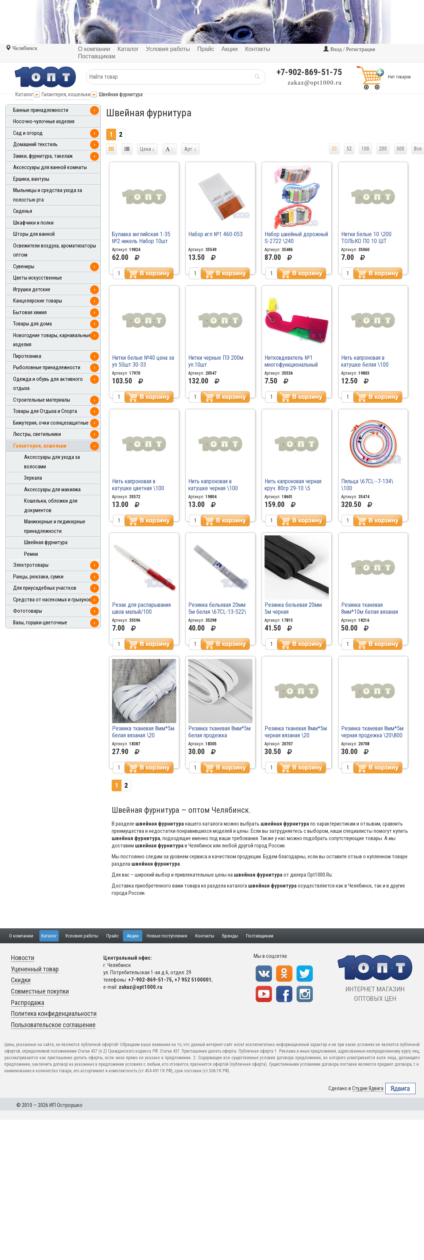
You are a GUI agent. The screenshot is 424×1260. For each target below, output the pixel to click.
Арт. (190, 149)
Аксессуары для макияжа (52, 490)
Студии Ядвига (367, 1088)
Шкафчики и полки (33, 223)
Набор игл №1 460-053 (215, 234)
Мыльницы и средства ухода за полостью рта (47, 195)
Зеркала (33, 478)
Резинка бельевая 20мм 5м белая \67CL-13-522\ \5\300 (217, 611)
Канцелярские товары (37, 301)
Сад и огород (28, 133)
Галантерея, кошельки (66, 94)
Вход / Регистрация (349, 49)
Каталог (24, 94)
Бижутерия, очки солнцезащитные (51, 423)
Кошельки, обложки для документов (50, 506)
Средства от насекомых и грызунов (52, 600)
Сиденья (22, 211)
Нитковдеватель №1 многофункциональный (291, 361)
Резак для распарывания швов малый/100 (141, 608)
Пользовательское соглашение (53, 1025)
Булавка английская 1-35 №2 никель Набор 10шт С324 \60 (141, 241)
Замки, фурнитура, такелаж (43, 156)
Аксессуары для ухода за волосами (52, 462)
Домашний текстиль (35, 144)
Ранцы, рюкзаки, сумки (38, 577)
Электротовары (31, 565)
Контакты (204, 936)
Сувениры (23, 267)
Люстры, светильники (37, 434)
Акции (133, 936)
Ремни (31, 554)
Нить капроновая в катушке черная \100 (213, 485)
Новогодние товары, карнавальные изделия (52, 340)
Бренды (230, 936)
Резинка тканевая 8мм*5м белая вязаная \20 (143, 732)
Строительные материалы (41, 400)
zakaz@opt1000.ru (315, 82)
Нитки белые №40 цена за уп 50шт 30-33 (143, 361)
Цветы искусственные (37, 278)
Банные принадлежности (40, 110)
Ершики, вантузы (31, 179)
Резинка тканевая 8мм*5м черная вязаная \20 (296, 732)
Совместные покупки (40, 991)
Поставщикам (259, 936)
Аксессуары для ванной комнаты (50, 167)
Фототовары (27, 611)
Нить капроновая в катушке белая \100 (365, 361)
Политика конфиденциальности (54, 1013)
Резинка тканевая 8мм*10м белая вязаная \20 (369, 611)
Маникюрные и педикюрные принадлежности (54, 526)
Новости (22, 957)
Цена (147, 149)
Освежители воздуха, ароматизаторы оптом (54, 250)
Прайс (112, 936)
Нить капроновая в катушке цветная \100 (138, 485)
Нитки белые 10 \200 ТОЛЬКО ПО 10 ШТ (366, 238)
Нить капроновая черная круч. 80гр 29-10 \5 (293, 485)
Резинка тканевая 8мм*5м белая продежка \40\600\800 (219, 735)
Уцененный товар (35, 969)
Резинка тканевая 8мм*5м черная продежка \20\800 (372, 732)
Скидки (21, 980)
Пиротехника (27, 356)
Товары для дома (32, 324)
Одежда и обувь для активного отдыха (48, 384)
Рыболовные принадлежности (46, 367)
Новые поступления (167, 936)
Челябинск (21, 48)
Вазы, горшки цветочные (40, 623)
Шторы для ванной (34, 234)
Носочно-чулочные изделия (43, 121)
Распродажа (27, 1002)
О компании (21, 936)
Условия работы (81, 936)
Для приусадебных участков (44, 588)
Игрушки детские (31, 289)
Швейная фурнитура (46, 542)
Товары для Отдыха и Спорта (45, 411)
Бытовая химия (30, 312)
